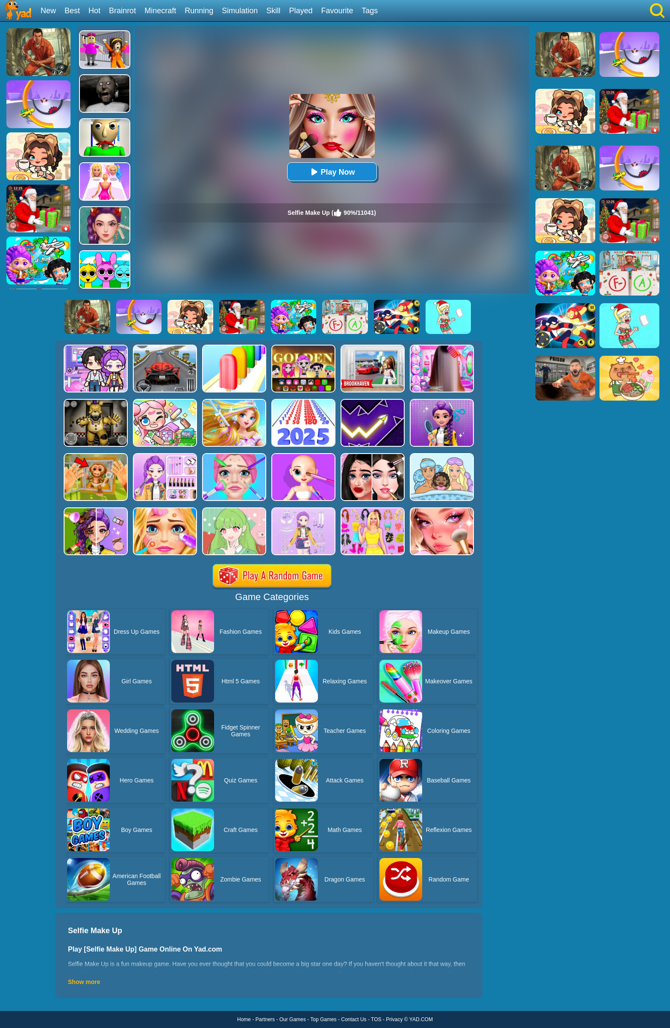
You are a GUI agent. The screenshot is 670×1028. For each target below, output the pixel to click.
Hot (94, 10)
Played (300, 10)
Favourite (337, 10)
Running (199, 10)
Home (244, 1019)
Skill (273, 10)
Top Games (323, 1019)
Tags (369, 10)
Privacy (394, 1019)
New (48, 10)
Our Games (292, 1019)
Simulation (240, 10)
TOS (376, 1019)
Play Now (332, 172)
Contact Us (353, 1019)
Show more (84, 981)
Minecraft (160, 10)
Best (72, 10)
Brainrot (122, 10)
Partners (265, 1019)
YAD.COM (421, 1019)
